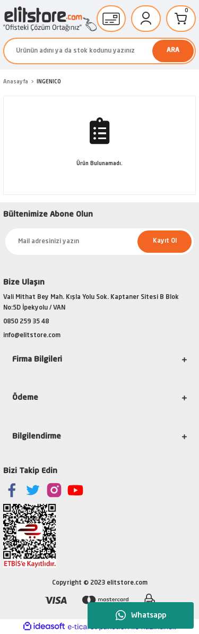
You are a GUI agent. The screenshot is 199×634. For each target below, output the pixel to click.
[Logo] (50, 18)
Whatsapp (141, 615)
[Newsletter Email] (99, 241)
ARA (173, 50)
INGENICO (49, 81)
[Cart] (181, 18)
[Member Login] (145, 18)
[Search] (99, 51)
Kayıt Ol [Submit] (165, 241)
